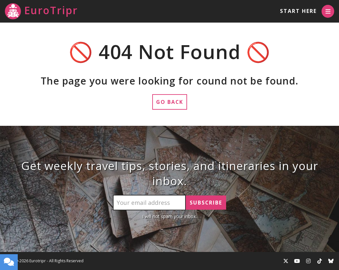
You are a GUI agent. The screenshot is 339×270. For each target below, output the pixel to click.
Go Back (169, 101)
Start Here (298, 11)
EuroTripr (41, 11)
